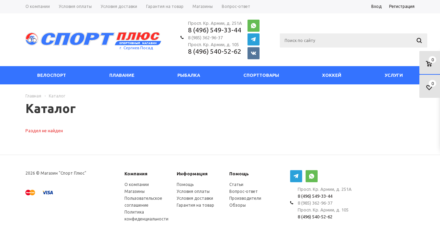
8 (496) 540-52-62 (214, 51)
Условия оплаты (193, 191)
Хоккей (331, 75)
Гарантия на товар (195, 205)
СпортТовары (261, 75)
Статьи (236, 184)
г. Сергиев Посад (136, 47)
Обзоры (237, 205)
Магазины (134, 191)
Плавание (121, 75)
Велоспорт (51, 75)
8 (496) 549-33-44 (214, 30)
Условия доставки (195, 198)
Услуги (394, 75)
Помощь (239, 173)
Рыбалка (188, 75)
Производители (245, 198)
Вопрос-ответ (243, 191)
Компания (135, 173)
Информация (192, 173)
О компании (136, 184)
